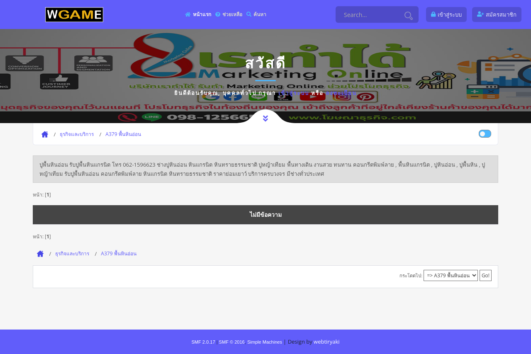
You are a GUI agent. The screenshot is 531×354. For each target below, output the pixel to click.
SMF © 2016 (232, 341)
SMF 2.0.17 (203, 341)
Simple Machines (264, 341)
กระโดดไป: (410, 275)
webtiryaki (326, 341)
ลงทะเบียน (341, 93)
